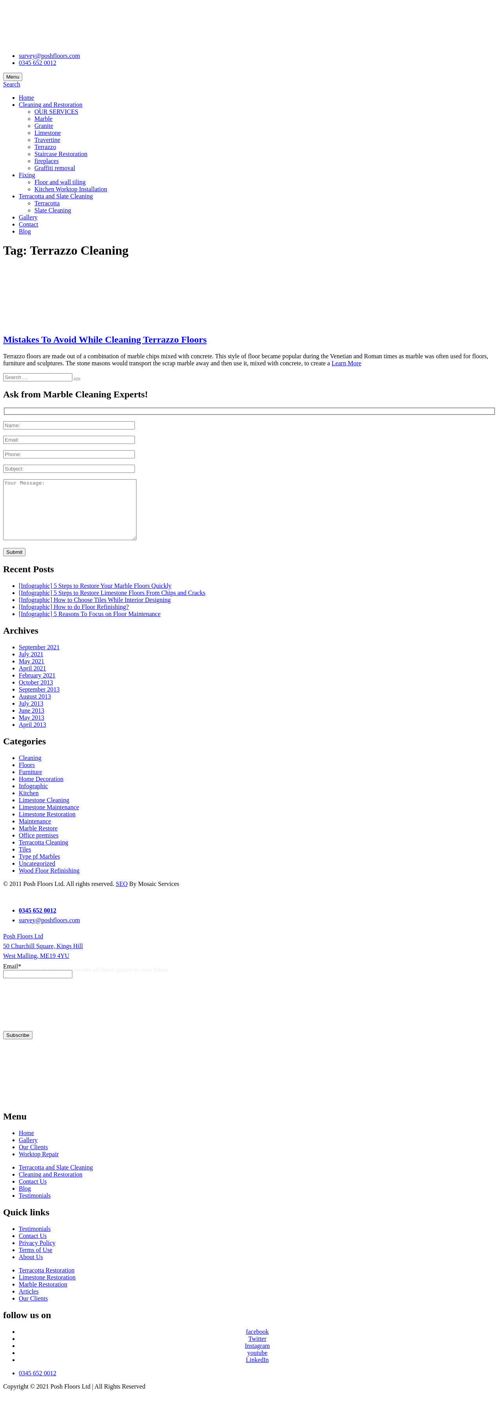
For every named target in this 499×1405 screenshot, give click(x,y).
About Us (31, 1268)
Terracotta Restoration (46, 1282)
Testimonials (35, 1207)
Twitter (257, 1350)
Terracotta (47, 203)
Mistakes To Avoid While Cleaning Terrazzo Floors (104, 339)
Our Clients (33, 1158)
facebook (257, 1343)
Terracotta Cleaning (43, 854)
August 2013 (35, 708)
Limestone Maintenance (49, 819)
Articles (29, 1303)
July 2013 (31, 715)
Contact (28, 224)
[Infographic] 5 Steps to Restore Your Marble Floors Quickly (95, 597)
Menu (12, 77)
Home (26, 97)
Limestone (47, 132)
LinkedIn (257, 1371)
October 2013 (36, 694)
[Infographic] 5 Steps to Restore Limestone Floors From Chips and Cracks (112, 604)
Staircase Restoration (61, 154)
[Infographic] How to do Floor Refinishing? (74, 618)
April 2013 (32, 736)
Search (11, 84)
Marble (43, 118)
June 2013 (31, 722)
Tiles (25, 861)
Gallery (28, 217)
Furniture (30, 783)
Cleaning (30, 769)
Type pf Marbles (39, 868)
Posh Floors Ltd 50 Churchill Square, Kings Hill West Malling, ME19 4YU (43, 958)
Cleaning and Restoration (51, 104)
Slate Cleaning (52, 210)
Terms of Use (35, 1261)
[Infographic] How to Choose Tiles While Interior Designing (95, 611)
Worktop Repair (39, 1165)
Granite (43, 125)
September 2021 (39, 659)
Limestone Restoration (47, 826)
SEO (121, 895)
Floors (27, 776)
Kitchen (29, 804)
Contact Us (33, 1193)
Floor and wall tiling (60, 182)
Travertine (47, 140)
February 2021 (37, 687)
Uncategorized (37, 875)
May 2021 (31, 673)
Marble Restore (38, 840)
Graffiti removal (54, 168)
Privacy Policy (37, 1254)
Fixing (27, 175)
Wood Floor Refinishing (49, 882)
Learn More (346, 363)
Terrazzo (45, 147)
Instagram (257, 1357)
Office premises (38, 847)
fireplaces (46, 161)
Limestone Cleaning (44, 812)
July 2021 (31, 666)
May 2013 (31, 729)
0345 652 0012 (37, 62)
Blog (25, 231)
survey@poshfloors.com (49, 55)
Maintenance (35, 833)
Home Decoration (41, 790)
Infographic (33, 797)
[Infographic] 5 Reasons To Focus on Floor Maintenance (90, 625)
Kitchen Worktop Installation (70, 189)
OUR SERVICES (56, 111)
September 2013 (39, 701)
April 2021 (32, 680)
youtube (257, 1364)
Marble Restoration (43, 1296)
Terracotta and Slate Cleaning (56, 196)
